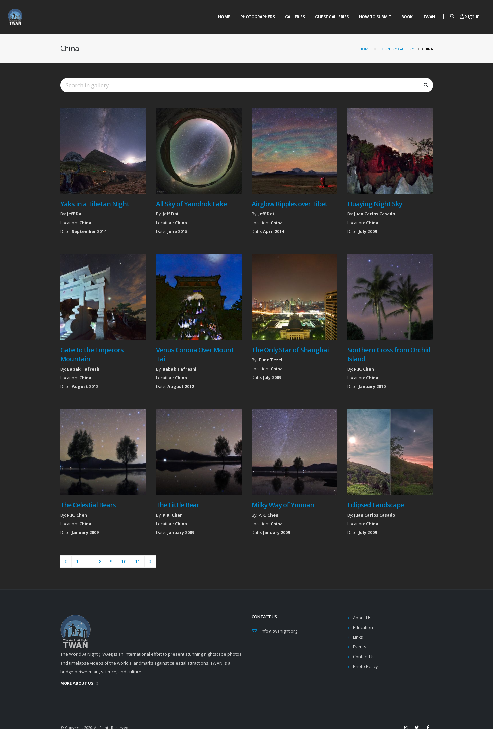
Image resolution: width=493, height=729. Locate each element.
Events (359, 647)
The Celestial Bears (88, 504)
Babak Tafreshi (84, 369)
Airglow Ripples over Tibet (290, 203)
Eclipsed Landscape (375, 504)
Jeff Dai (75, 214)
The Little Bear (177, 504)
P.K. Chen (364, 369)
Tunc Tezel (270, 360)
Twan (429, 17)
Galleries (295, 17)
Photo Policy (365, 666)
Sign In (470, 16)
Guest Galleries (332, 17)
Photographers (257, 17)
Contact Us (364, 657)
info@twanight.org (279, 631)
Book (407, 17)
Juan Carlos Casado (374, 214)
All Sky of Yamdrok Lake (191, 203)
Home (224, 17)
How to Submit (375, 17)
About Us (362, 618)
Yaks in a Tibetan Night (94, 203)
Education (363, 627)
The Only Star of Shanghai (290, 349)
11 (137, 561)
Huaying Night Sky (374, 203)
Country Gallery (396, 48)
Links (358, 637)
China (85, 223)
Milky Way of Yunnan (283, 504)
